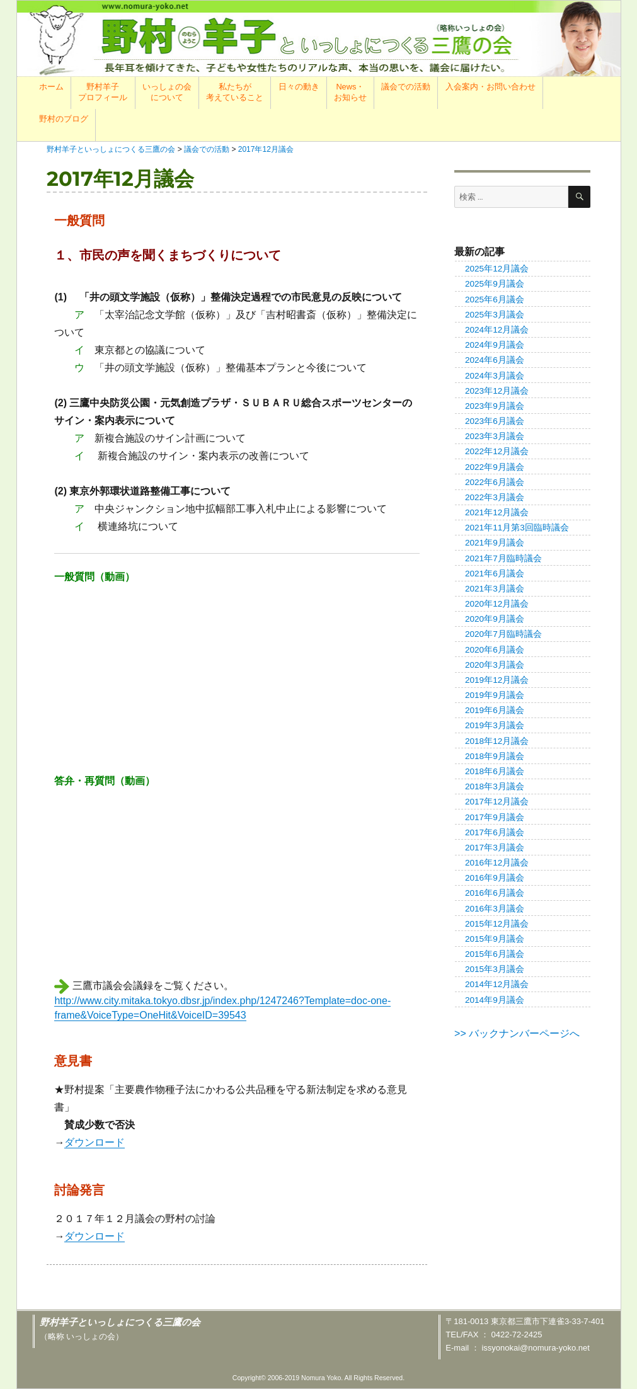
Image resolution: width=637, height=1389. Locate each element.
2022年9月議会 (494, 467)
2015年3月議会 (494, 969)
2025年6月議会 (494, 299)
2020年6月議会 (494, 649)
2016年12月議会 (497, 862)
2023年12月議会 (497, 391)
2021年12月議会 (497, 512)
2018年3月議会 (494, 786)
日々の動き (298, 86)
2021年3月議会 (494, 588)
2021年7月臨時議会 (503, 558)
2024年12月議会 (497, 329)
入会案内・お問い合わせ (490, 86)
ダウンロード (94, 1142)
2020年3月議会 (494, 665)
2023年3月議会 (494, 436)
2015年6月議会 (494, 954)
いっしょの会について (167, 92)
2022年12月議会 (497, 451)
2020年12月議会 (497, 604)
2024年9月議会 (494, 345)
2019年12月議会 (497, 680)
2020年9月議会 (494, 619)
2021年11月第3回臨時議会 (517, 527)
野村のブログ (63, 118)
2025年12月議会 (497, 268)
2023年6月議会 (494, 421)
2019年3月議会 (494, 725)
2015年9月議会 (494, 939)
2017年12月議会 (497, 801)
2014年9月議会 (494, 1000)
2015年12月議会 (497, 924)
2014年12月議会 (497, 984)
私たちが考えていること (234, 92)
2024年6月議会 (494, 360)
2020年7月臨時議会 (503, 634)
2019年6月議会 (494, 710)
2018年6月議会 (494, 771)
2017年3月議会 (494, 847)
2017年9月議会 (494, 817)
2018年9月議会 (494, 756)
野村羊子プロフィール (102, 92)
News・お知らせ (350, 92)
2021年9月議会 (494, 542)
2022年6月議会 (494, 482)
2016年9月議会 (494, 878)
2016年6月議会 (494, 893)
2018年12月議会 (497, 741)
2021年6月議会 (494, 573)
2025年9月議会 (494, 284)
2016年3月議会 (494, 908)
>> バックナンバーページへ (517, 1033)
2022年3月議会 (494, 497)
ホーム (51, 86)
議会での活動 (405, 86)
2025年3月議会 (494, 314)
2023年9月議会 (494, 406)
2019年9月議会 (494, 695)
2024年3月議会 (494, 375)
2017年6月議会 (494, 832)
